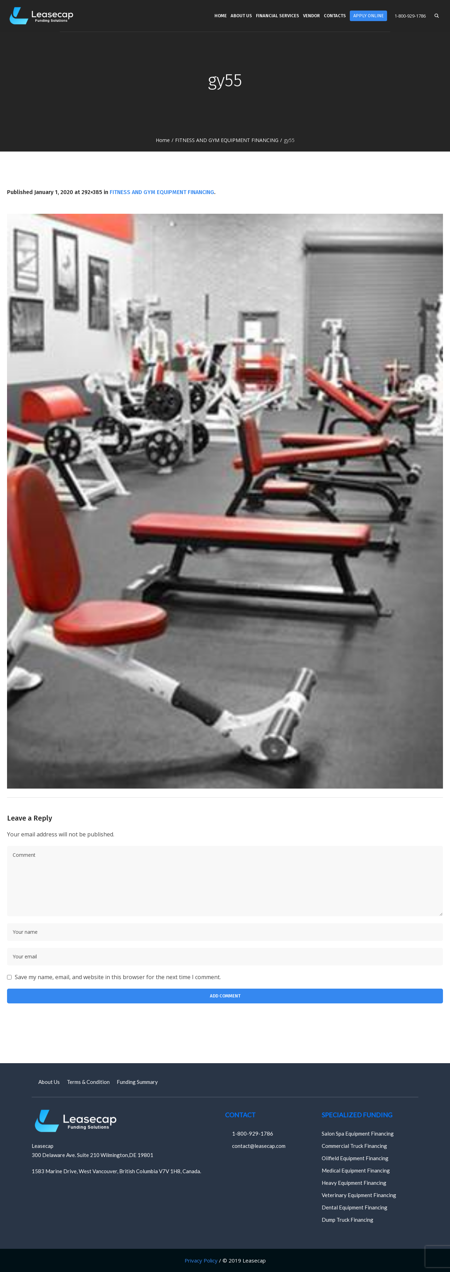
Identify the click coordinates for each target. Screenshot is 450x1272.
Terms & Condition (88, 1082)
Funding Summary (137, 1082)
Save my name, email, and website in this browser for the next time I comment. (118, 977)
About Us (49, 1082)
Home (163, 140)
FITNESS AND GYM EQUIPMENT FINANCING (226, 140)
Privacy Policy (201, 1260)
